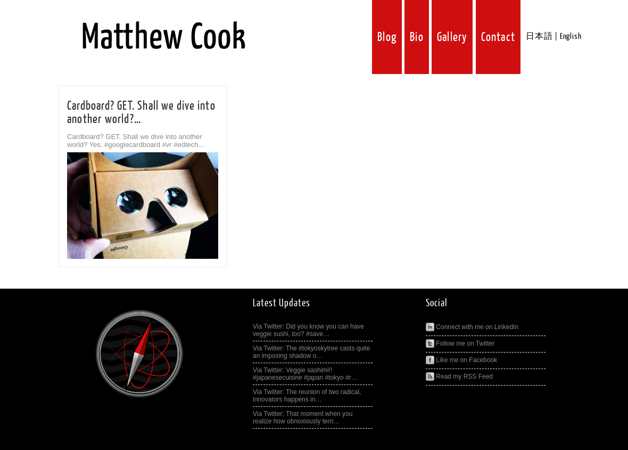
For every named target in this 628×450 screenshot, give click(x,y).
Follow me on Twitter (460, 343)
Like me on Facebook (461, 360)
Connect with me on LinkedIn (472, 327)
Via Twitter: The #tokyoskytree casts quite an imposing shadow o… (311, 352)
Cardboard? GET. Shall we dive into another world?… (141, 112)
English (571, 36)
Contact (498, 37)
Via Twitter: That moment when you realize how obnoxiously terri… (302, 417)
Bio (417, 37)
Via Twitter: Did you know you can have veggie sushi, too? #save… (308, 330)
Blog (386, 37)
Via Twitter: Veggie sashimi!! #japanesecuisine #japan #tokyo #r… (305, 373)
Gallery (452, 37)
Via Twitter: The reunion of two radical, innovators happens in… (307, 395)
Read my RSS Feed (459, 376)
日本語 (539, 36)
